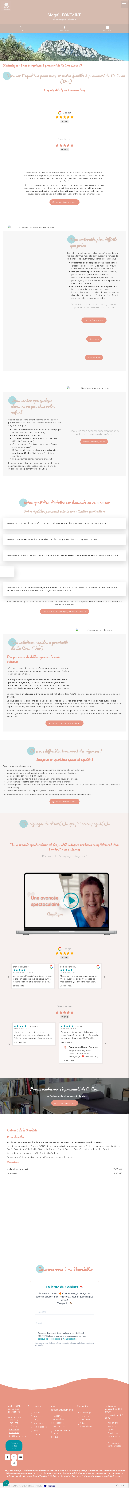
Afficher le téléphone (14, 1431)
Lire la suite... (19, 985)
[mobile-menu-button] (124, 4)
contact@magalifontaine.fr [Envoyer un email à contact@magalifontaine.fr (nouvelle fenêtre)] (18, 1436)
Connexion (121, 1485)
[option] (80, 976)
